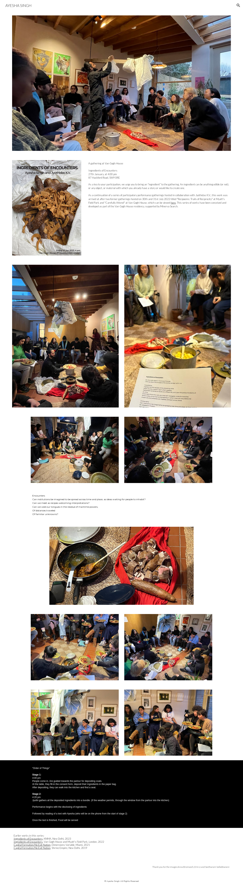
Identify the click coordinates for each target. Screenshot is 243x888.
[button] (238, 5)
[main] (159, 185)
